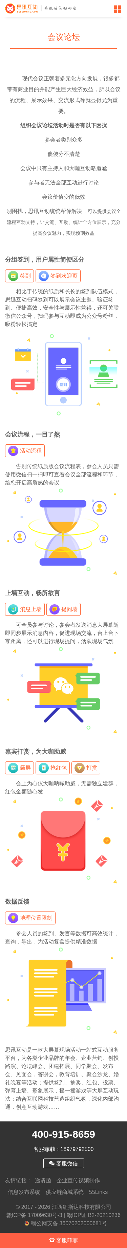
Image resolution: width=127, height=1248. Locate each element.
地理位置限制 (30, 918)
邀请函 (43, 1180)
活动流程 (25, 451)
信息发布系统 (24, 1192)
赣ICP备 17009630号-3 (34, 1215)
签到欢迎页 (58, 276)
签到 (19, 276)
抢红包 (53, 768)
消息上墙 (25, 609)
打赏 (86, 768)
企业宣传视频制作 (78, 1180)
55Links (98, 1192)
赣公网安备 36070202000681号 (65, 1223)
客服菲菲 (63, 1240)
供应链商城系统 (65, 1192)
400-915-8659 (63, 1134)
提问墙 (63, 609)
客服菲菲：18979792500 (64, 1149)
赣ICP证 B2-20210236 (94, 1215)
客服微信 (63, 1163)
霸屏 (19, 768)
